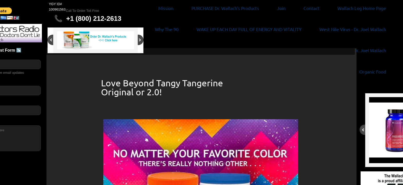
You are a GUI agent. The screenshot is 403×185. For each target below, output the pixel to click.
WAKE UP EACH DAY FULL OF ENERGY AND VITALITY (249, 29)
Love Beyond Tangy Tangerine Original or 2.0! (162, 87)
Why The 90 (167, 29)
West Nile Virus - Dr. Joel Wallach (352, 29)
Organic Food (372, 71)
